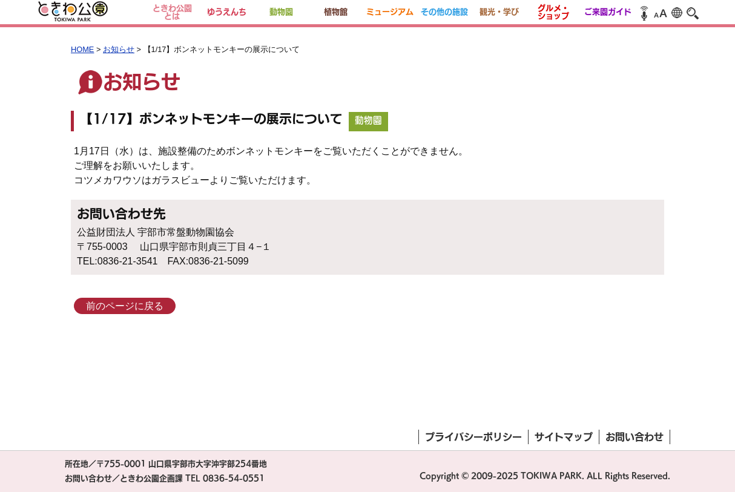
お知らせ (118, 49)
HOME (82, 49)
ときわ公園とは (172, 12)
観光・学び (499, 12)
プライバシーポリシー (473, 437)
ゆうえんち (226, 12)
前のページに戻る (124, 306)
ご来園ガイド (607, 12)
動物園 (281, 12)
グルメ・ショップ (553, 12)
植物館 (336, 12)
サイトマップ (564, 437)
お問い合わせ (634, 437)
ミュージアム (390, 12)
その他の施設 (444, 12)
